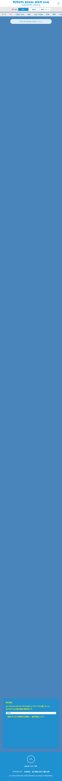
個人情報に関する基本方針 (41, 772)
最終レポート (45, 9)
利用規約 (27, 772)
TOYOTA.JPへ (17, 772)
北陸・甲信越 (38, 14)
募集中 (34, 9)
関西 (54, 14)
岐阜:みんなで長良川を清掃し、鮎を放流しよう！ (26, 716)
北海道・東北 (20, 14)
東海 (47, 14)
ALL (23, 9)
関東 (29, 14)
